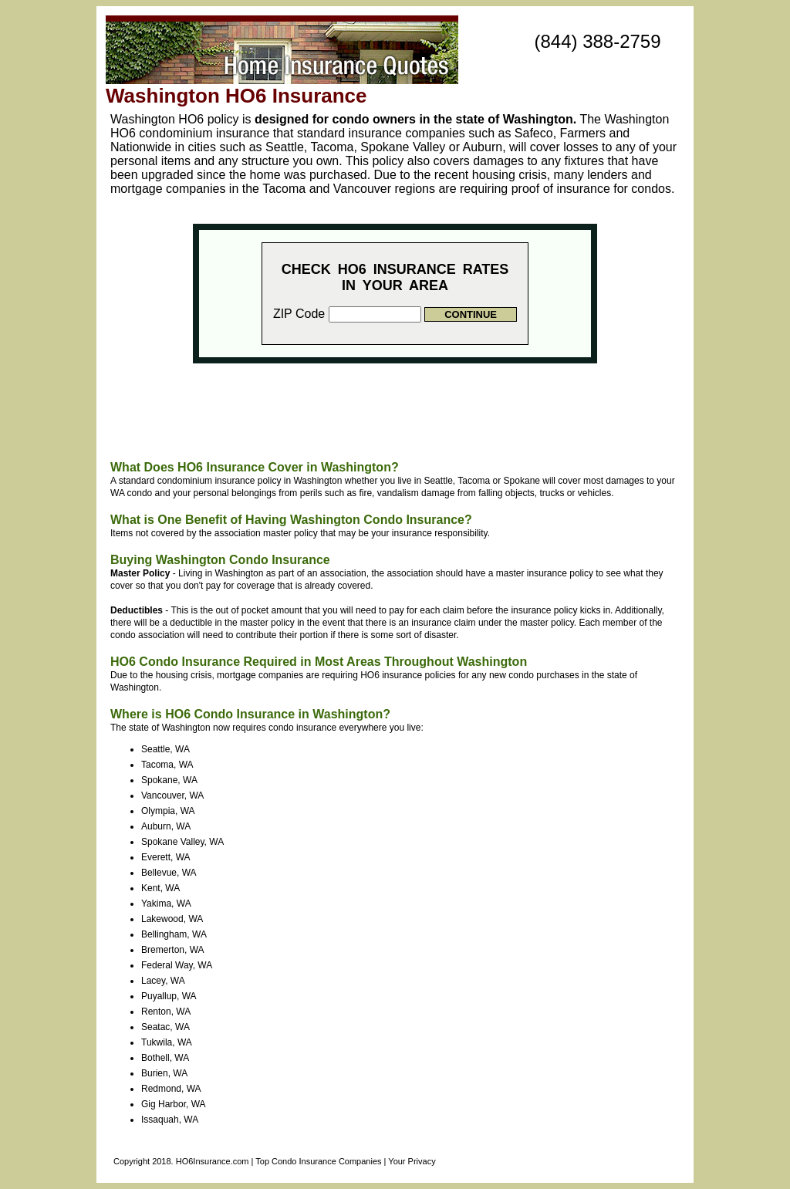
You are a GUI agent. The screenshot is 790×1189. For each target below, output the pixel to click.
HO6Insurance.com (212, 1161)
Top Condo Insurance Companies (318, 1161)
